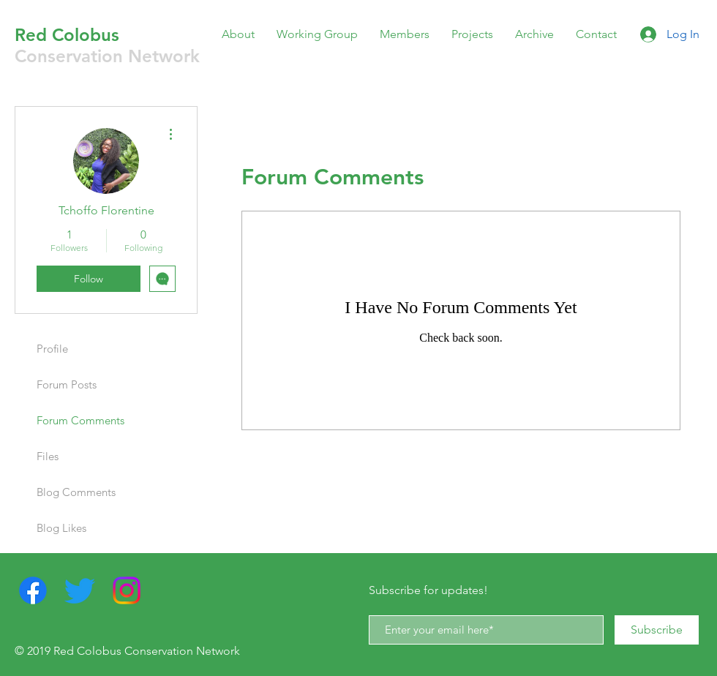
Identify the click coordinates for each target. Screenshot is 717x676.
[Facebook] (33, 590)
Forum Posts (67, 384)
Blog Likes (61, 528)
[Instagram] (126, 590)
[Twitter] (79, 590)
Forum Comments (80, 420)
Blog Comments (76, 492)
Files (48, 456)
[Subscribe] (657, 630)
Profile (52, 349)
